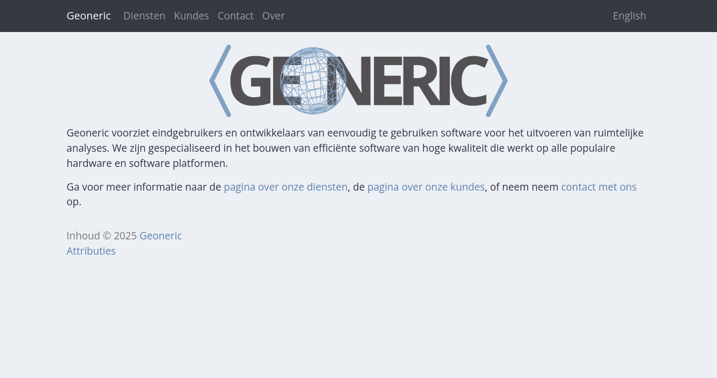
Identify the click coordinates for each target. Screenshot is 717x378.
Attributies (91, 251)
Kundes (191, 15)
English (629, 15)
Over (273, 15)
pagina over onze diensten (286, 187)
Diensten (145, 15)
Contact (235, 15)
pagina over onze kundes (425, 187)
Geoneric (160, 235)
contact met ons (599, 187)
